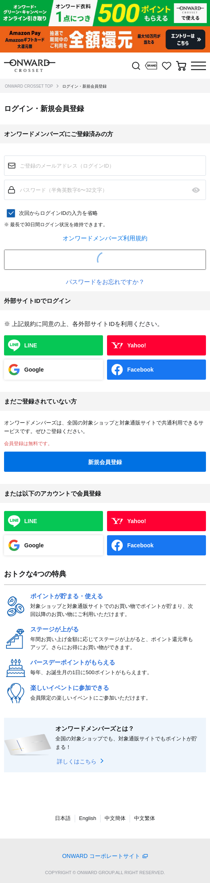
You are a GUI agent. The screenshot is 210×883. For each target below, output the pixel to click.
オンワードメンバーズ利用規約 (105, 238)
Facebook (140, 369)
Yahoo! (136, 345)
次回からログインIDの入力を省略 (58, 213)
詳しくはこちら (77, 761)
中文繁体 (144, 818)
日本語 (63, 818)
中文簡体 (115, 818)
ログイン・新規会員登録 (84, 86)
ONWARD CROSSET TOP (29, 86)
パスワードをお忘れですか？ (105, 281)
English (88, 818)
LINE (30, 345)
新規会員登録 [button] (105, 462)
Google (34, 369)
